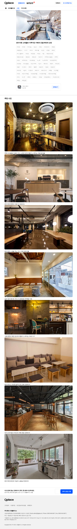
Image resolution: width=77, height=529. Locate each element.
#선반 (42, 50)
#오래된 (19, 63)
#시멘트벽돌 (43, 73)
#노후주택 (45, 60)
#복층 (53, 47)
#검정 (46, 67)
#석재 (18, 73)
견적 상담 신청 (66, 491)
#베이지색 (44, 70)
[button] (70, 104)
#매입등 (24, 80)
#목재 (28, 77)
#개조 (18, 60)
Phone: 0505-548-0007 (49, 513)
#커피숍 (29, 47)
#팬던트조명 (49, 53)
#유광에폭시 (47, 77)
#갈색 (24, 70)
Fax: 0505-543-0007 (61, 513)
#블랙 (35, 67)
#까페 (23, 47)
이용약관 (12, 505)
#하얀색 (57, 63)
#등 (43, 53)
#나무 (23, 77)
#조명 (27, 53)
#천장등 (33, 53)
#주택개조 (24, 60)
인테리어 (21, 3)
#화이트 (46, 63)
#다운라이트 (56, 77)
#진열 (47, 50)
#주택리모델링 (48, 57)
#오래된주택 (53, 60)
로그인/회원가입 (67, 3)
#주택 (56, 57)
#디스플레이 (20, 53)
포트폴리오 (11, 8)
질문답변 (30, 3)
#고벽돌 (56, 70)
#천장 (38, 53)
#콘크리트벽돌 (52, 73)
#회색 (29, 67)
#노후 (38, 60)
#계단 (40, 47)
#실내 (35, 47)
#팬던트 (34, 57)
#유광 (40, 77)
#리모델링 (26, 63)
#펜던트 (28, 57)
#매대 (53, 50)
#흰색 (51, 63)
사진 (18, 8)
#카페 (18, 47)
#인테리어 (46, 47)
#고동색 (30, 70)
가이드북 (23, 8)
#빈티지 (40, 57)
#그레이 (24, 67)
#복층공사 (19, 50)
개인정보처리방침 (21, 505)
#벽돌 (50, 70)
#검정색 (53, 67)
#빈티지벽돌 (25, 73)
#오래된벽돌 (34, 73)
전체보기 (55, 87)
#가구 (25, 50)
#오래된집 (32, 60)
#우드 (18, 77)
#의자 (31, 50)
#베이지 (37, 70)
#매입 (18, 80)
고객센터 (6, 505)
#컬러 (18, 67)
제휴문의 (58, 3)
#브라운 (19, 70)
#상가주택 (33, 63)
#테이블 (37, 50)
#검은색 (41, 67)
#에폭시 (35, 77)
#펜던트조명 (20, 57)
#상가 (39, 63)
